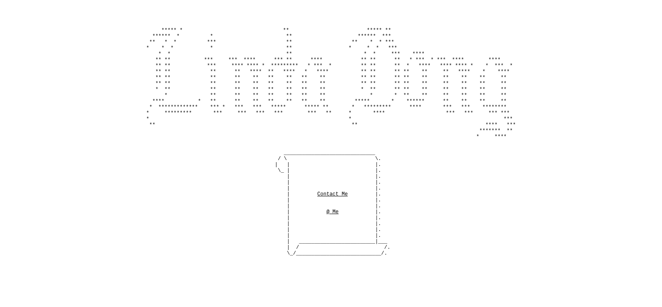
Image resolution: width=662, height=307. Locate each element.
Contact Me (332, 202)
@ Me (332, 224)
